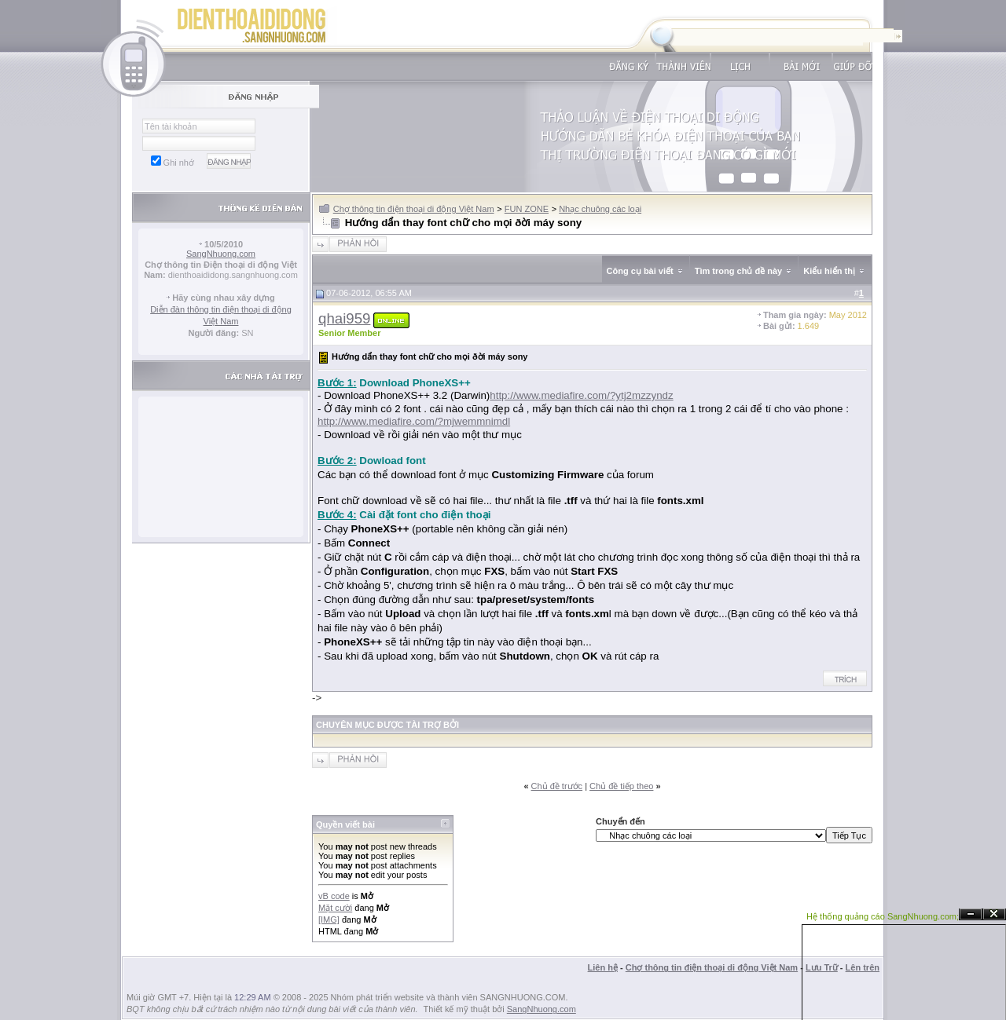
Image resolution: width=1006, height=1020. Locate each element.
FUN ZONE (527, 209)
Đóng (994, 914)
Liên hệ (603, 967)
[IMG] (329, 919)
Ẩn (970, 914)
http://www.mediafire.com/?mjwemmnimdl (414, 421)
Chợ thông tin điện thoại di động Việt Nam (413, 209)
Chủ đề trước (557, 786)
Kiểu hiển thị (829, 271)
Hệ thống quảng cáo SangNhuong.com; (882, 916)
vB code (334, 896)
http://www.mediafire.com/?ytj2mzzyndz (581, 395)
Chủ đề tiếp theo (621, 786)
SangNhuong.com (220, 253)
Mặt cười (335, 907)
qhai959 (344, 318)
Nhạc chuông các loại (600, 209)
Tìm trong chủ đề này (738, 271)
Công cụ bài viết (640, 271)
